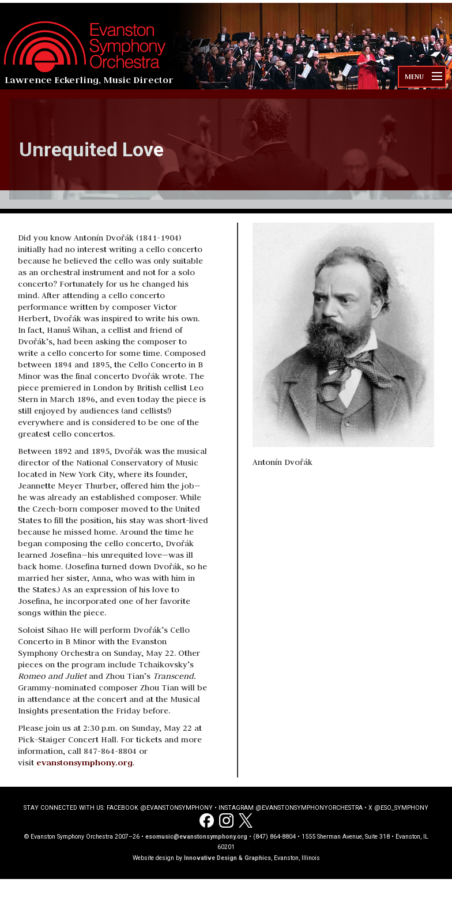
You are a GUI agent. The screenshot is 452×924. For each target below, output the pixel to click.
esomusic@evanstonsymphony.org (196, 836)
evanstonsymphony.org (84, 762)
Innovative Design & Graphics (227, 858)
